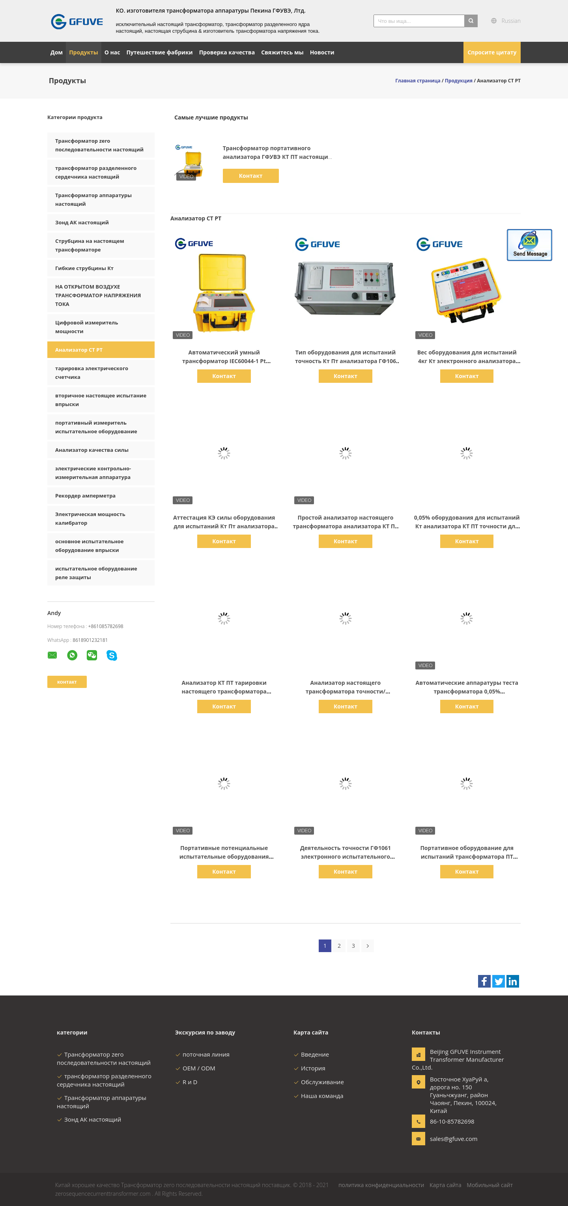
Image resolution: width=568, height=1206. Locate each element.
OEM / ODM (195, 1068)
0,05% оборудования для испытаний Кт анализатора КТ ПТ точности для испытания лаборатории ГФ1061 (467, 526)
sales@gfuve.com (454, 1139)
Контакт (251, 175)
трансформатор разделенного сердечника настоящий (104, 1080)
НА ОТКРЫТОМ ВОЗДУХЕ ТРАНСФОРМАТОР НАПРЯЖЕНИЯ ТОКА (98, 295)
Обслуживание (318, 1082)
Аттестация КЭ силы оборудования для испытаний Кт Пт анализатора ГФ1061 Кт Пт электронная (224, 526)
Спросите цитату (491, 52)
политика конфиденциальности (381, 1185)
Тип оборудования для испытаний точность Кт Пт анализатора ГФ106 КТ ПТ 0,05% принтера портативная (345, 361)
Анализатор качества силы (92, 449)
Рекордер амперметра (85, 495)
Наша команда (318, 1096)
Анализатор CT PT (79, 349)
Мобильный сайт (490, 1185)
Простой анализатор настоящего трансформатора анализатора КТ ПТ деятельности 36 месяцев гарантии (345, 526)
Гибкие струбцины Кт (84, 268)
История (309, 1068)
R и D (186, 1082)
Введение (311, 1054)
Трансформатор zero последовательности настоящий (104, 1058)
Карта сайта (446, 1185)
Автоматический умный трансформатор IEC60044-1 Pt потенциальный (224, 361)
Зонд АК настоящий (82, 222)
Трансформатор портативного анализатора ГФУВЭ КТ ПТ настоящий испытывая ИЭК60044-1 (277, 156)
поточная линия (202, 1054)
